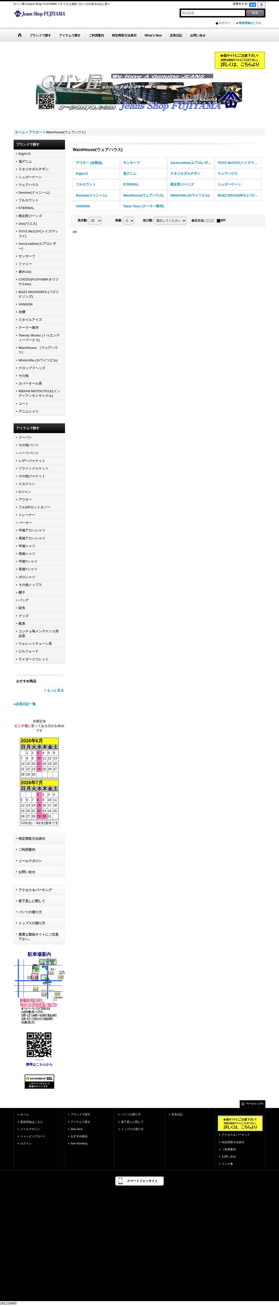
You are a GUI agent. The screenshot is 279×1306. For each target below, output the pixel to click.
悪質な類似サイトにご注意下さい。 (38, 936)
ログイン (224, 22)
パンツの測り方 (30, 912)
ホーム (24, 1114)
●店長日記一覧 (25, 704)
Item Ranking (79, 1143)
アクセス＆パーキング (35, 890)
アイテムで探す (80, 1121)
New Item (77, 1129)
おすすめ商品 (79, 1136)
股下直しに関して (31, 901)
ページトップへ (255, 1103)
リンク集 (227, 1163)
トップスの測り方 (31, 923)
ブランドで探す (80, 1114)
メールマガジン (30, 861)
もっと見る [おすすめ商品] (55, 690)
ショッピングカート (33, 1136)
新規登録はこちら (250, 22)
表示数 (83, 220)
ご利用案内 (26, 850)
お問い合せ (26, 872)
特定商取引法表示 (31, 839)
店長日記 (177, 1114)
